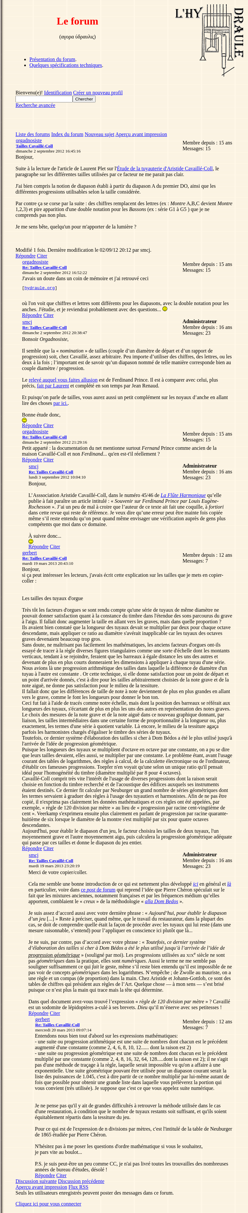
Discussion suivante (36, 1182)
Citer (42, 255)
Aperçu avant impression (141, 134)
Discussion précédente (81, 1182)
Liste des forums (33, 134)
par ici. (60, 404)
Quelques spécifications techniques (65, 65)
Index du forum (67, 134)
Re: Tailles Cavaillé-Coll (44, 267)
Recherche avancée (35, 105)
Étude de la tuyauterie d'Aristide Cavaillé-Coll (165, 168)
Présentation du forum (52, 59)
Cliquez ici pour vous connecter (48, 1205)
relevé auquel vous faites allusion (63, 381)
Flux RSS (78, 1188)
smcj (27, 323)
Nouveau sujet (99, 134)
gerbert (29, 553)
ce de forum (98, 890)
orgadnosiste (29, 140)
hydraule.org (40, 288)
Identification (58, 92)
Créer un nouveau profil (98, 92)
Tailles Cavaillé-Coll (34, 145)
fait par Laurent (53, 386)
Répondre (26, 255)
